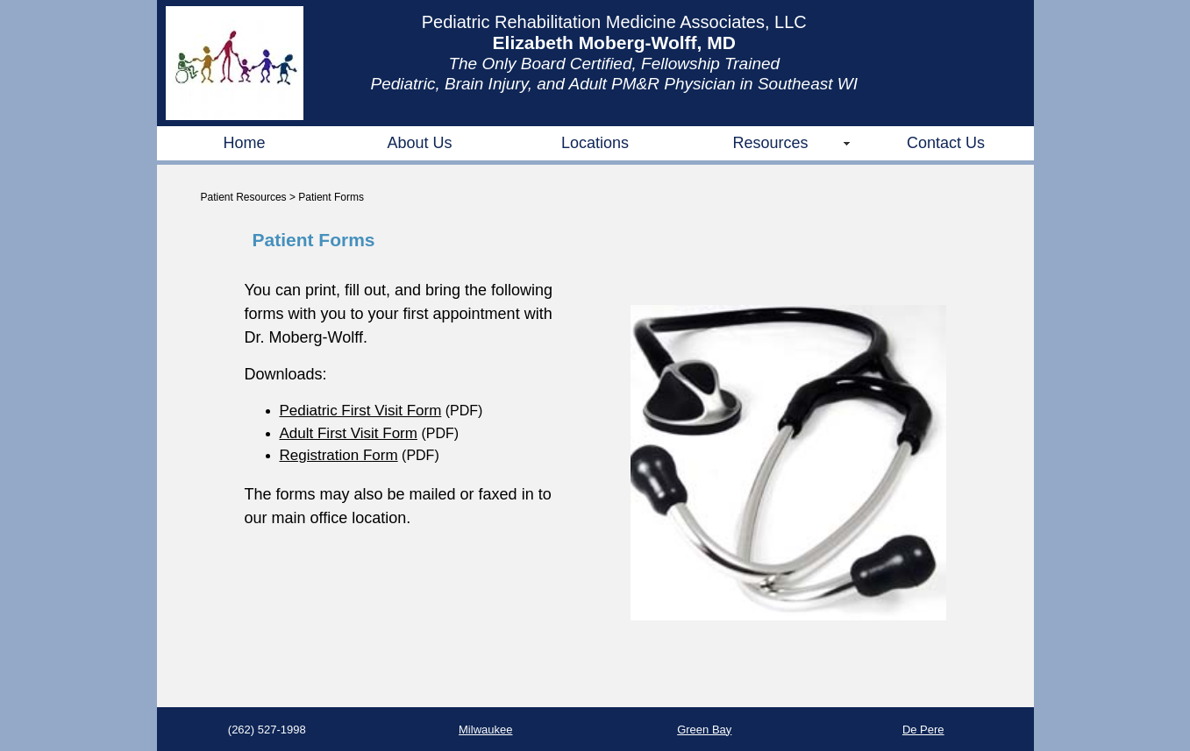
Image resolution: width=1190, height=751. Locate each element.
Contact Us (946, 143)
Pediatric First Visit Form (361, 410)
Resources (770, 143)
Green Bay (704, 729)
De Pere (923, 729)
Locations (595, 143)
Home (244, 143)
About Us (419, 143)
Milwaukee (485, 729)
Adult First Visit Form (348, 433)
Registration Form (339, 455)
